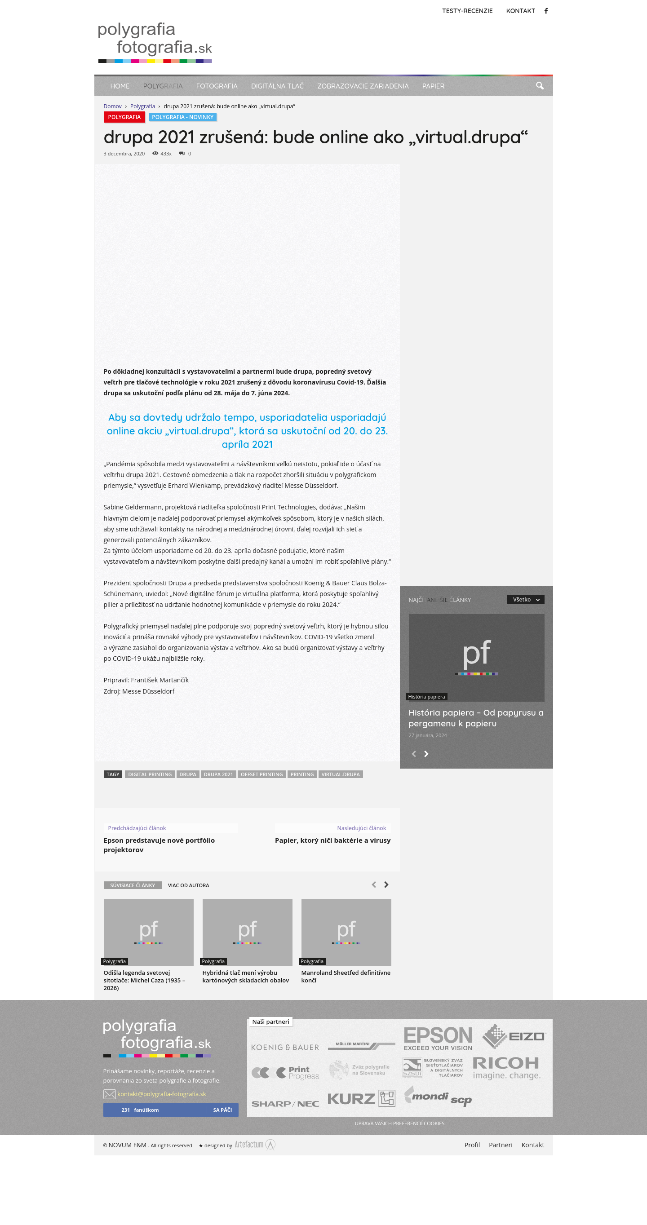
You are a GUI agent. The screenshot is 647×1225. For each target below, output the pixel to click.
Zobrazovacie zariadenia (363, 86)
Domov (113, 106)
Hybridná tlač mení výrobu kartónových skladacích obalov (246, 976)
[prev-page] (374, 886)
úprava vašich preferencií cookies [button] (400, 1123)
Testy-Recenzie (467, 11)
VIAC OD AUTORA (188, 885)
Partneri (501, 1145)
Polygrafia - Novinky (182, 117)
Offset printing (262, 774)
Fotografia (217, 86)
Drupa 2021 (218, 774)
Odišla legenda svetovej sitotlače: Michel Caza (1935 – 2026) (145, 980)
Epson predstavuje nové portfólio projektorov (159, 845)
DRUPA (188, 774)
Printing (302, 774)
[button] (540, 86)
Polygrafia (163, 86)
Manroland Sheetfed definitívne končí (346, 976)
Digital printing (150, 774)
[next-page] (386, 886)
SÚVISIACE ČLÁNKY (133, 885)
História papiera (426, 696)
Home (120, 86)
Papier (433, 86)
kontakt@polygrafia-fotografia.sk (161, 1094)
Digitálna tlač (277, 86)
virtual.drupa (341, 774)
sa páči (222, 1109)
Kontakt (521, 11)
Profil (472, 1145)
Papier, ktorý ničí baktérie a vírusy (332, 840)
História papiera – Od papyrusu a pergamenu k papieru (476, 718)
